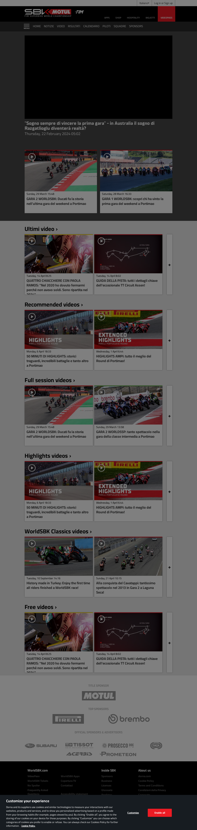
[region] (98, 812)
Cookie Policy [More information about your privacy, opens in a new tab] (28, 825)
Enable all (159, 812)
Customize (133, 812)
